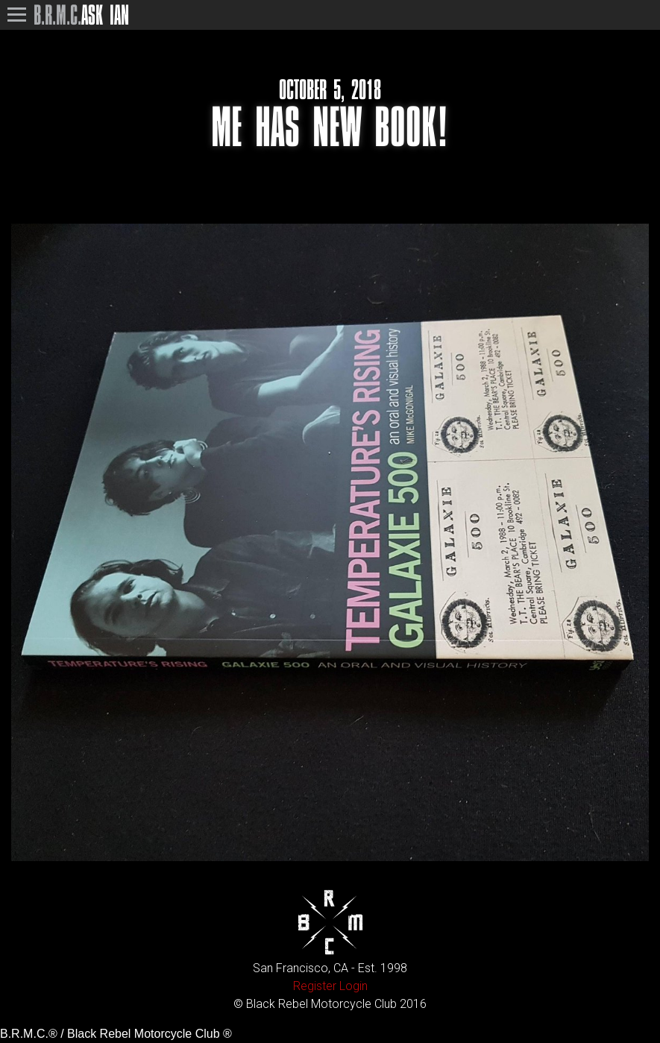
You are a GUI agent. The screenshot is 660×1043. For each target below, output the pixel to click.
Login (353, 986)
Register (314, 986)
